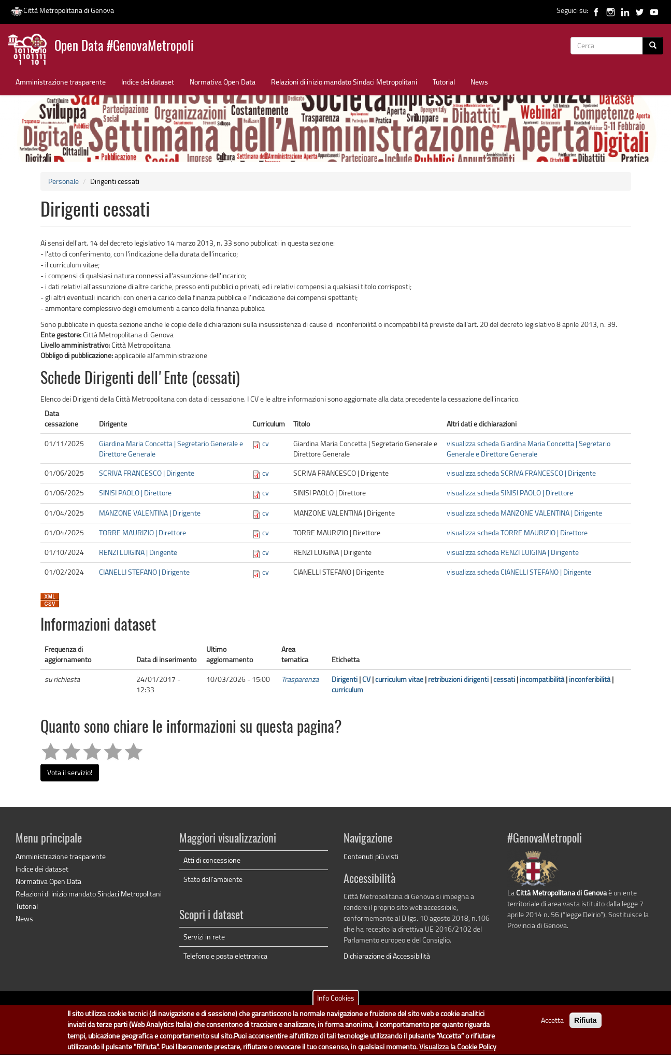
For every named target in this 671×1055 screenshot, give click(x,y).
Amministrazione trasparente (61, 82)
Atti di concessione (211, 860)
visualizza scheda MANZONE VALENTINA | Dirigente (524, 513)
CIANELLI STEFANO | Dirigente (144, 572)
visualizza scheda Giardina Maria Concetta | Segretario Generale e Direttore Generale (528, 448)
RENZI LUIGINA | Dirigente (138, 552)
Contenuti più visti (371, 856)
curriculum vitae (399, 679)
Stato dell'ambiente (212, 879)
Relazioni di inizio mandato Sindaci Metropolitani (344, 82)
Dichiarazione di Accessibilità (387, 956)
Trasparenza (300, 679)
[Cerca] (653, 45)
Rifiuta (585, 1026)
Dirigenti (345, 679)
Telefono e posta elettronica (225, 956)
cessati (504, 679)
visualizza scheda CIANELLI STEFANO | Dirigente (519, 572)
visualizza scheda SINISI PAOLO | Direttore (510, 492)
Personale (63, 181)
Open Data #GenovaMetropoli (124, 46)
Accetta (552, 1026)
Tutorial (444, 82)
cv (265, 443)
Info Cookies (335, 1003)
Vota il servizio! (69, 772)
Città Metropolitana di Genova (62, 10)
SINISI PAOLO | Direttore (135, 492)
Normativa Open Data (222, 82)
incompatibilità (542, 679)
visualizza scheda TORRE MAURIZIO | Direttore (517, 532)
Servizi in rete (204, 937)
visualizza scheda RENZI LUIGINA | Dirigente (513, 552)
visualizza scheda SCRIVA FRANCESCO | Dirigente (521, 473)
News (479, 82)
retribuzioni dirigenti (458, 679)
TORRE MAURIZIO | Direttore (142, 532)
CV (366, 679)
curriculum (347, 689)
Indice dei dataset (147, 82)
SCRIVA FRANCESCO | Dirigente (146, 473)
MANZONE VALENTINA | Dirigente (150, 513)
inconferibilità (589, 679)
